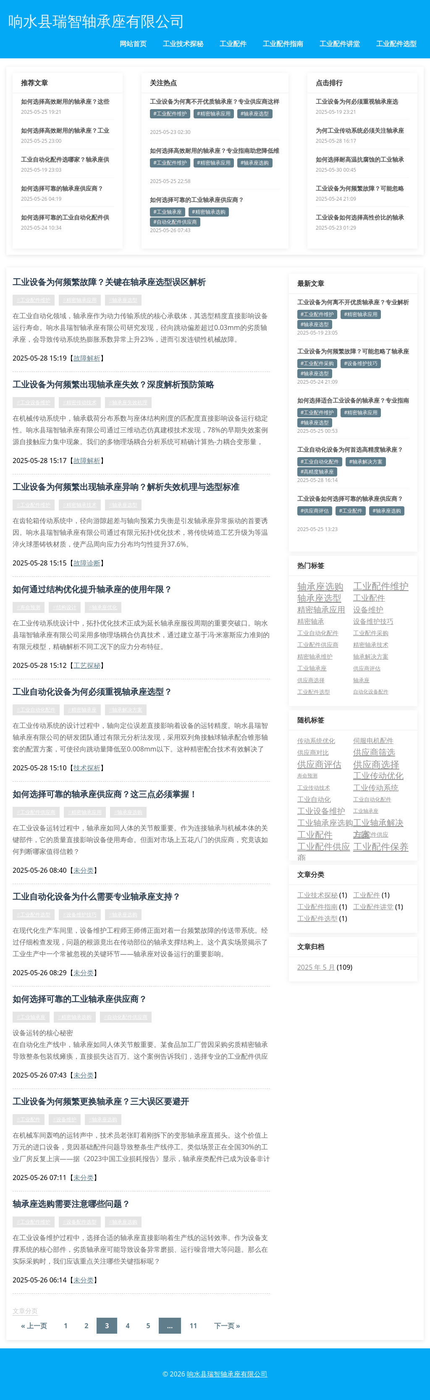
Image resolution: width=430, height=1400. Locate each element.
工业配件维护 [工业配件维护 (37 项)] (381, 586)
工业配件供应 (370, 834)
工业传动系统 (376, 787)
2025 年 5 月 (316, 967)
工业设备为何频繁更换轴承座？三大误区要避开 (101, 1101)
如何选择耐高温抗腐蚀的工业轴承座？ (360, 159)
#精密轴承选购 (208, 211)
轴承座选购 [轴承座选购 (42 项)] (320, 586)
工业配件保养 (381, 846)
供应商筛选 (374, 752)
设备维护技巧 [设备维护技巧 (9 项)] (373, 621)
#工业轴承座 (167, 211)
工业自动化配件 (372, 799)
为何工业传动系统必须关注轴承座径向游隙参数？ (360, 130)
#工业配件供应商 (36, 812)
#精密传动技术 (80, 402)
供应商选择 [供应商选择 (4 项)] (311, 680)
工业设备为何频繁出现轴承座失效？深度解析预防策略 (113, 384)
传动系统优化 (316, 740)
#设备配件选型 (80, 1221)
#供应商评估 (315, 510)
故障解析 (86, 358)
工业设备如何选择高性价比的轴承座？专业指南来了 (360, 217)
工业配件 (233, 43)
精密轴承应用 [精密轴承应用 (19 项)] (321, 609)
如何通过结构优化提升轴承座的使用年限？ (92, 589)
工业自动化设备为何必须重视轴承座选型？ (92, 691)
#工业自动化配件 (36, 709)
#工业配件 (28, 1119)
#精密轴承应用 (214, 113)
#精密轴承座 (82, 709)
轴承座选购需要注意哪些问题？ (71, 1203)
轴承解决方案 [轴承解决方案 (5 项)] (370, 656)
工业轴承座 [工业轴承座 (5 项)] (312, 668)
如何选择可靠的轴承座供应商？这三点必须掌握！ (105, 794)
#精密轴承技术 (80, 504)
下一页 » (227, 1325)
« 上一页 (34, 1325)
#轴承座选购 (255, 162)
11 (193, 1325)
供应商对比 (313, 752)
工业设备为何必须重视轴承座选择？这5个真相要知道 (357, 101)
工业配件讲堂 (340, 43)
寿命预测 (307, 775)
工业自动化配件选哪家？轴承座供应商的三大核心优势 (65, 159)
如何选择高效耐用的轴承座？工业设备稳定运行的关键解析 (65, 130)
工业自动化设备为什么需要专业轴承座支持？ (97, 896)
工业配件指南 (283, 43)
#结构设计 (64, 607)
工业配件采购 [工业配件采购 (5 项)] (370, 633)
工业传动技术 (313, 787)
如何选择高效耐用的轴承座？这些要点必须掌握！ (65, 101)
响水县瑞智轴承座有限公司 (227, 1374)
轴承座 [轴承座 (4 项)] (361, 680)
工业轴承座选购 (325, 822)
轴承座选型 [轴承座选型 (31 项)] (319, 598)
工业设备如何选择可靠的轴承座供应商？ (350, 498)
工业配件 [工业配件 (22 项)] (369, 597)
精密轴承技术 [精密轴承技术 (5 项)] (370, 645)
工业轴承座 (365, 810)
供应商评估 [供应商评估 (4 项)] (366, 668)
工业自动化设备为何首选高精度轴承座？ (350, 449)
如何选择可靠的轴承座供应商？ (62, 188)
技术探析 (86, 767)
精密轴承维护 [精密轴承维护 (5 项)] (315, 656)
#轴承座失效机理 (128, 402)
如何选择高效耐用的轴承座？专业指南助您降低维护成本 (214, 151)
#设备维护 (64, 1119)
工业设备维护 (321, 811)
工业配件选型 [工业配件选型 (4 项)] (313, 692)
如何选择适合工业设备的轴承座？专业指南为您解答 (353, 400)
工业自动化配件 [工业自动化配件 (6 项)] (317, 633)
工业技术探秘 (183, 43)
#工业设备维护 (33, 402)
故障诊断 (86, 563)
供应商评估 (319, 764)
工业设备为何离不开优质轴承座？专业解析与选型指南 (353, 302)
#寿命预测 (28, 607)
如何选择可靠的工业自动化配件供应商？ (65, 217)
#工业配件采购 (317, 363)
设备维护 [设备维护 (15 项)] (368, 609)
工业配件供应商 (323, 846)
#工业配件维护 (170, 113)
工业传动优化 (378, 775)
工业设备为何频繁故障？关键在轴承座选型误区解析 (109, 282)
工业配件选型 (396, 43)
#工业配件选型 (33, 914)
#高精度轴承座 (317, 471)
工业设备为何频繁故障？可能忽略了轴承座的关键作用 (360, 188)
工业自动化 (314, 799)
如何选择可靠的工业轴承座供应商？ (197, 200)
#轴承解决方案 (126, 709)
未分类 (83, 870)
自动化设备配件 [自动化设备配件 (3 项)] (370, 691)
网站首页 (133, 43)
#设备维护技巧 (80, 914)
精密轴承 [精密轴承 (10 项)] (310, 621)
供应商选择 (376, 764)
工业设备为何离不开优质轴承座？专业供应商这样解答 (214, 101)
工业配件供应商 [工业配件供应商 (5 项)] (317, 645)
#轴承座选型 (255, 113)
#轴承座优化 (103, 607)
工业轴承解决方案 (378, 823)
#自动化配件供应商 (175, 221)
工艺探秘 (86, 665)
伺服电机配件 (373, 740)
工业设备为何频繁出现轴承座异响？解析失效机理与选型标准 (126, 486)
